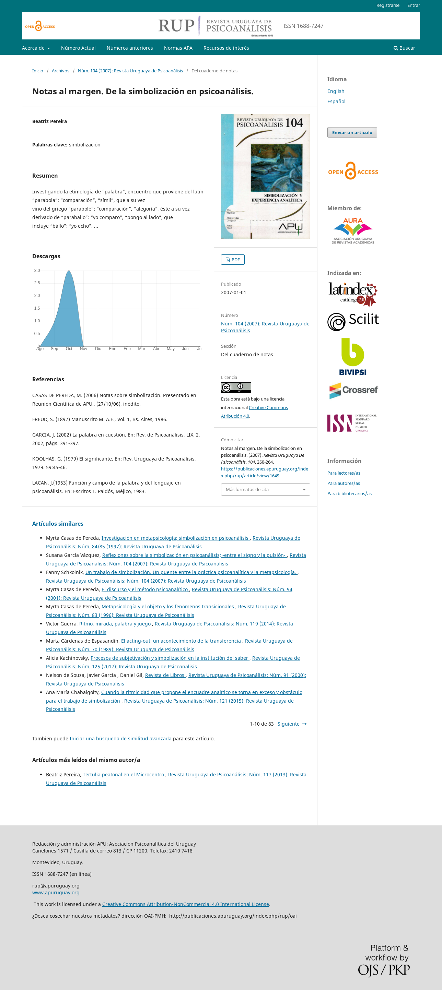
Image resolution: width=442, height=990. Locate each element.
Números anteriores (130, 48)
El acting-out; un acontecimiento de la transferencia (181, 640)
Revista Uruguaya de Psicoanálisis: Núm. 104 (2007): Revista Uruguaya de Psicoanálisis (146, 580)
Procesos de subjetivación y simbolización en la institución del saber (170, 658)
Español (336, 101)
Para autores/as (343, 483)
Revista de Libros (165, 675)
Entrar (413, 5)
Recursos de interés (226, 48)
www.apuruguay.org (56, 892)
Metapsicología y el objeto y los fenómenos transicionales (168, 606)
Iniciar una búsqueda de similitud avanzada (121, 738)
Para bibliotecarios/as (349, 493)
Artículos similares (57, 523)
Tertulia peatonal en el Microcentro (124, 774)
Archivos (60, 71)
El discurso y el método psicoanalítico (145, 589)
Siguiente (289, 723)
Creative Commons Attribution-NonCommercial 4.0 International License (185, 904)
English (336, 91)
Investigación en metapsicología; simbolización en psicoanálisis (176, 538)
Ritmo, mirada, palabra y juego (115, 623)
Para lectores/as (343, 473)
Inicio (37, 71)
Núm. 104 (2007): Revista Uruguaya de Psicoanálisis (130, 71)
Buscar (404, 48)
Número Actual (78, 48)
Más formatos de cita (247, 489)
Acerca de (34, 48)
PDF (235, 260)
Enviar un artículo (352, 132)
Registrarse (387, 5)
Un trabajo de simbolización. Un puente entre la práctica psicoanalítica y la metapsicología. (191, 572)
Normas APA (178, 48)
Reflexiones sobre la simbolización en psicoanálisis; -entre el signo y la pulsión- (194, 555)
